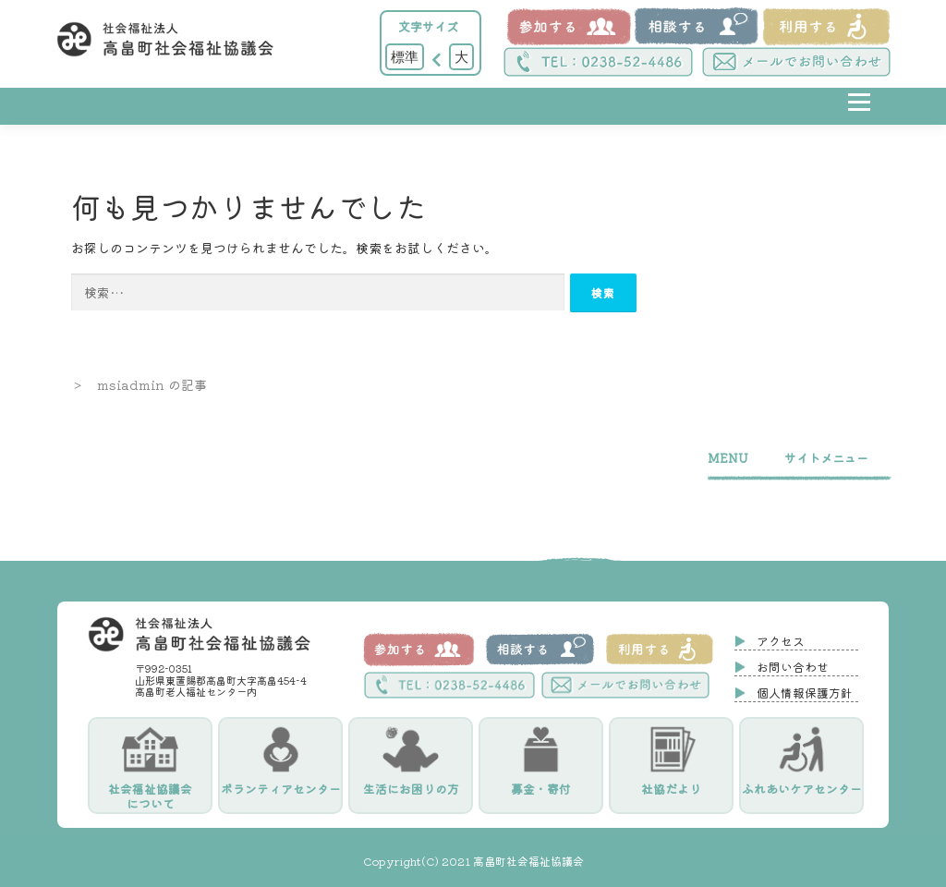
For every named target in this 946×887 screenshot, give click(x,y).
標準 (404, 56)
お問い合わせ (793, 666)
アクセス (781, 641)
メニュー (859, 116)
